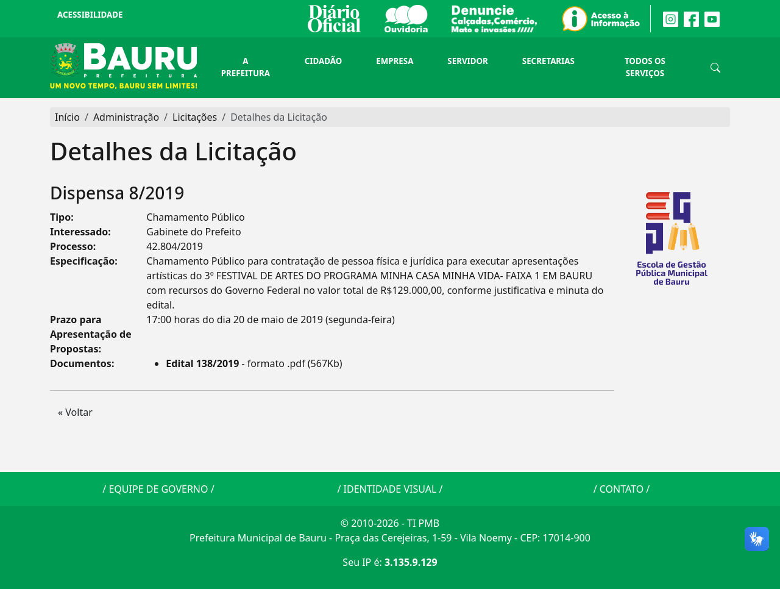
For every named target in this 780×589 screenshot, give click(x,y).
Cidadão (323, 60)
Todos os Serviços (645, 67)
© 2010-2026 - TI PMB (390, 523)
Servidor (467, 60)
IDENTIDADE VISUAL (390, 489)
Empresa (394, 60)
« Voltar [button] (75, 412)
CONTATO (622, 489)
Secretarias (548, 60)
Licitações (194, 117)
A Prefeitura (245, 67)
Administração (126, 117)
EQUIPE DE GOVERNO (158, 489)
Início (67, 117)
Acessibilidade (89, 14)
